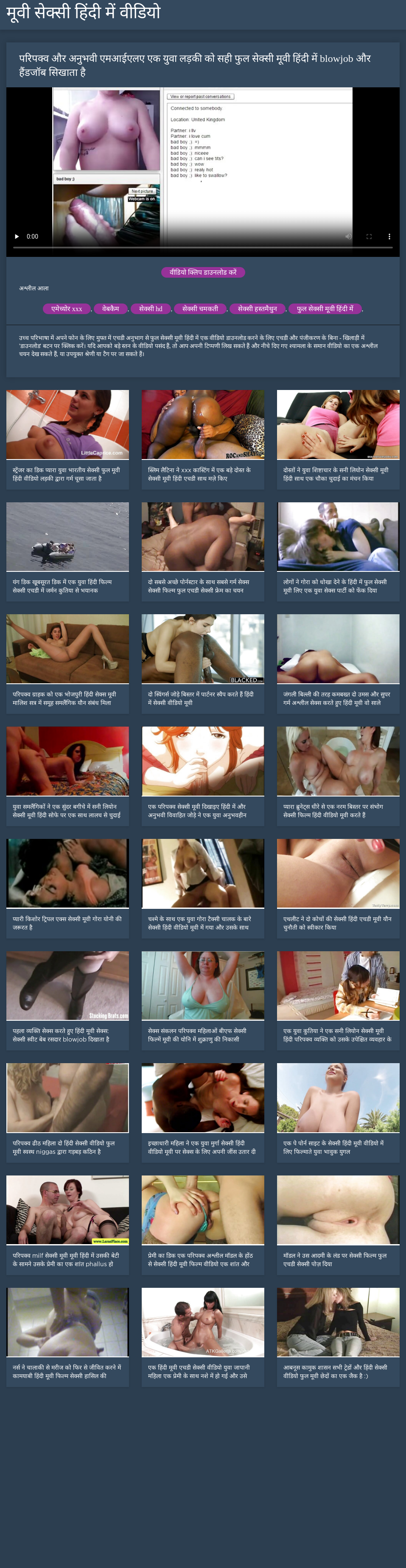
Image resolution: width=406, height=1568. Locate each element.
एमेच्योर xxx (66, 308)
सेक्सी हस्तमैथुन (257, 308)
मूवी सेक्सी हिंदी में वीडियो (83, 12)
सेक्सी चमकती (200, 308)
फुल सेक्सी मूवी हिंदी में (325, 308)
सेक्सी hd (150, 308)
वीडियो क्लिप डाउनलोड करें (203, 272)
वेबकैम (110, 308)
